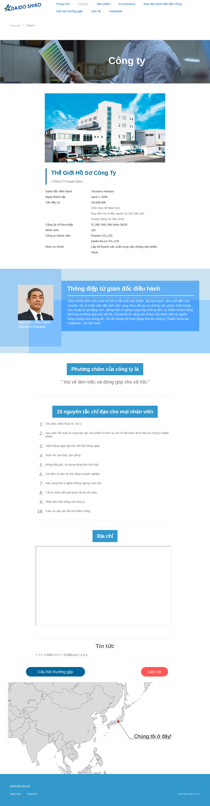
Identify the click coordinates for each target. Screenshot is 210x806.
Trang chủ (15, 25)
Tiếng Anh (32, 794)
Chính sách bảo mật (20, 786)
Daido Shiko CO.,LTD (22, 7)
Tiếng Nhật (15, 794)
